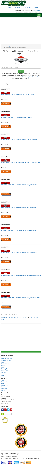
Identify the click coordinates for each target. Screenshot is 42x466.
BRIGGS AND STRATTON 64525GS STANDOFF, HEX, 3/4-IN (17, 94)
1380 (37, 317)
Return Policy (4, 370)
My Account (17, 7)
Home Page (4, 357)
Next (2, 319)
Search (21, 71)
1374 (19, 317)
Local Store (4, 390)
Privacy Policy (5, 363)
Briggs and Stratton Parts (14, 46)
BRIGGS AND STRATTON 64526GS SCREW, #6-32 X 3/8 (16, 117)
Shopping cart (36, 10)
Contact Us (36, 7)
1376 (25, 317)
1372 (13, 317)
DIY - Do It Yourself (6, 374)
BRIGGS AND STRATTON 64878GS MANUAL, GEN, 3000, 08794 (19, 207)
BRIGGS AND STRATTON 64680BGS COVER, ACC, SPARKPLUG (19, 139)
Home (4, 46)
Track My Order (27, 7)
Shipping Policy (5, 369)
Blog (2, 375)
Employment (4, 385)
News (2, 387)
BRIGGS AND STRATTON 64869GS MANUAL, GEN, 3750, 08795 (19, 185)
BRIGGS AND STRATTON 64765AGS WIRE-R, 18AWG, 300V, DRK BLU (20, 162)
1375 (22, 317)
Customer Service (6, 360)
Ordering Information (6, 358)
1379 (34, 317)
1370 (7, 317)
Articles (3, 365)
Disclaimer (4, 388)
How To (3, 367)
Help (2, 362)
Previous (3, 317)
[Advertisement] (21, 31)
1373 (16, 317)
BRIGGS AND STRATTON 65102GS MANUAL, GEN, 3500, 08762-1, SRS (21, 275)
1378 (31, 317)
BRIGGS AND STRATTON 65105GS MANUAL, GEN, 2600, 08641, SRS (20, 298)
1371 (10, 317)
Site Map (3, 372)
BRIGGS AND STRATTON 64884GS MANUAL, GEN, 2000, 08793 (19, 230)
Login (9, 7)
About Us (3, 380)
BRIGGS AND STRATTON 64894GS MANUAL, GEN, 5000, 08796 (19, 252)
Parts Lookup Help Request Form (31, 77)
